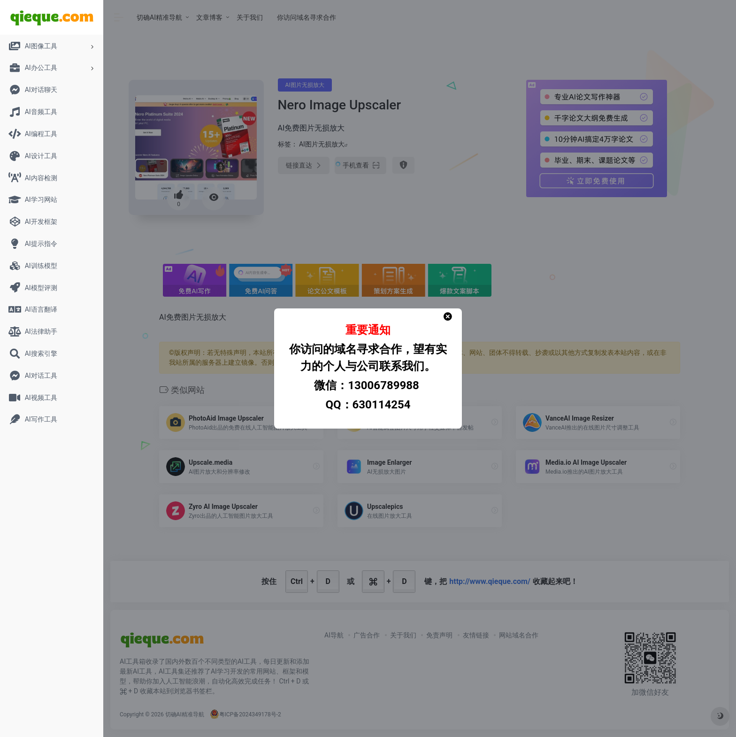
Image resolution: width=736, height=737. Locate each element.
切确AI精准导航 (159, 17)
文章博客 (209, 17)
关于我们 (250, 17)
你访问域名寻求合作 (306, 17)
